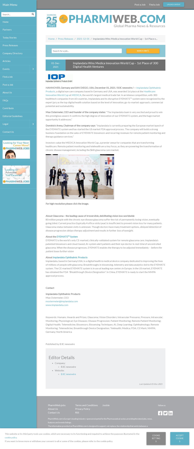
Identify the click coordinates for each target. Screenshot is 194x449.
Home (51, 38)
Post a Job (140, 4)
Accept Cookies (180, 438)
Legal (20, 124)
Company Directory (13, 53)
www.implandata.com (57, 304)
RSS (77, 412)
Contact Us (54, 412)
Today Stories (10, 37)
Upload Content (173, 4)
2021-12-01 (83, 38)
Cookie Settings (156, 438)
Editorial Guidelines (13, 116)
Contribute (8, 108)
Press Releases (65, 38)
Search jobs (143, 51)
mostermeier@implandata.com (62, 301)
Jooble (106, 405)
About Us (53, 408)
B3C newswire (68, 374)
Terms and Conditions (86, 405)
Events (20, 69)
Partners (7, 29)
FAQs (5, 100)
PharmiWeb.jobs (57, 405)
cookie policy (11, 437)
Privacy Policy (82, 408)
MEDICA (76, 95)
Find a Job (154, 4)
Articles (6, 61)
